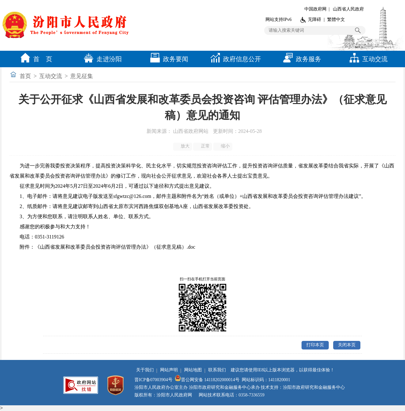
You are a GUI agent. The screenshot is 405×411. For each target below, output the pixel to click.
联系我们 (217, 370)
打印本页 (315, 344)
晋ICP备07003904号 (153, 379)
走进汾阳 (101, 59)
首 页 (34, 59)
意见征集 (81, 76)
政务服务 (300, 59)
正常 (203, 146)
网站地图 (193, 370)
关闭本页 (347, 344)
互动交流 (367, 59)
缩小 (223, 146)
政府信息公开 (234, 59)
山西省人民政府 (348, 9)
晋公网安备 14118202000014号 (207, 379)
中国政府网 (315, 9)
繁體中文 (336, 19)
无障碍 (314, 19)
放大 (183, 146)
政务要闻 (167, 59)
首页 (25, 76)
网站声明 (169, 370)
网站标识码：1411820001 (266, 379)
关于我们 (145, 370)
